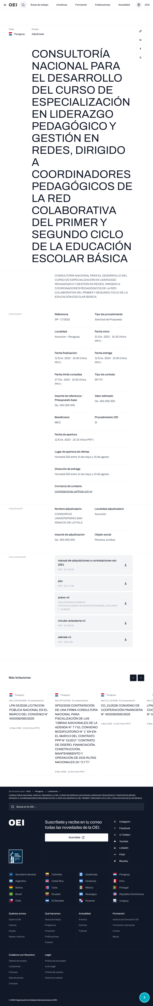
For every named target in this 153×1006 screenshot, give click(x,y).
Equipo (12, 931)
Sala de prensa (16, 978)
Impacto (49, 942)
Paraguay (39, 791)
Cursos (116, 931)
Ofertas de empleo (18, 961)
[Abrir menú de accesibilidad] (144, 997)
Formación (81, 4)
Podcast (83, 931)
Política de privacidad (55, 961)
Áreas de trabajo (39, 4)
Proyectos (50, 931)
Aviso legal (50, 966)
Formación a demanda (124, 925)
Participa (13, 972)
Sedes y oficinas (17, 936)
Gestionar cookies (54, 978)
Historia (12, 925)
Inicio (28, 791)
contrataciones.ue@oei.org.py (73, 491)
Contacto (13, 983)
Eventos (83, 919)
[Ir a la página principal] (13, 5)
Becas (116, 936)
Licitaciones (53, 791)
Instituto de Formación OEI (126, 919)
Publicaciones (102, 4)
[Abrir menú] (5, 5)
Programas (50, 925)
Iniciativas (61, 4)
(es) (147, 4)
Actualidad (124, 4)
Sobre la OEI (15, 919)
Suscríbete (77, 837)
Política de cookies (54, 972)
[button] (133, 678)
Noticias (83, 925)
